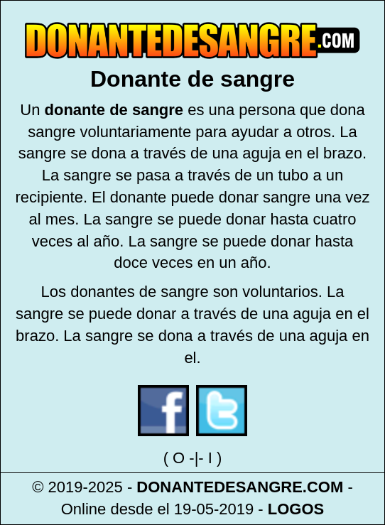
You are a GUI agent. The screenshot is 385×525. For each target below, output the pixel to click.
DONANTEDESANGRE (219, 487)
